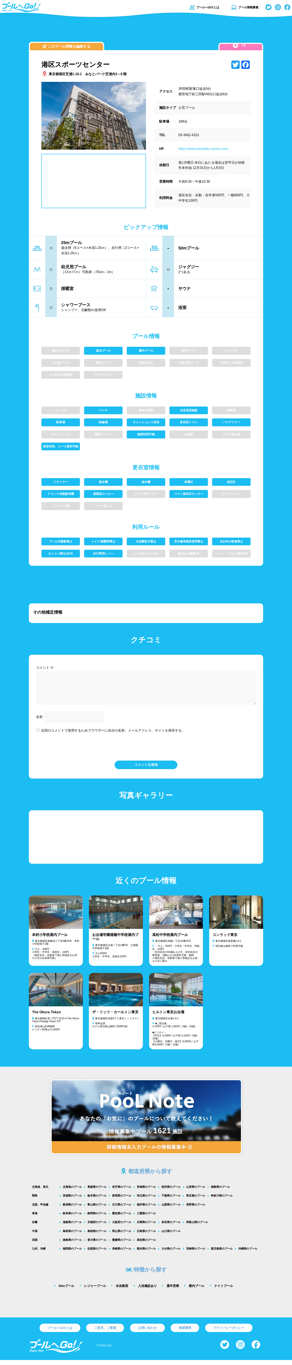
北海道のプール (72, 1191)
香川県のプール (96, 1244)
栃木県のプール (96, 1200)
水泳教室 (122, 1291)
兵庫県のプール (146, 1227)
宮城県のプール (146, 1191)
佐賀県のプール (96, 1253)
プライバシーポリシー (229, 1333)
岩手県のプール (121, 1191)
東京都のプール (195, 1200)
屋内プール (196, 1291)
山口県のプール (171, 1236)
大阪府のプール (121, 1227)
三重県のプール (146, 1218)
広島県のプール (146, 1236)
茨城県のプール (72, 1200)
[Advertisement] (146, 30)
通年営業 (172, 1291)
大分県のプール (171, 1253)
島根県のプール (96, 1236)
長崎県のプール (121, 1253)
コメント (45, 667)
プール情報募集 (245, 7)
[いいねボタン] (235, 45)
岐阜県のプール (72, 1218)
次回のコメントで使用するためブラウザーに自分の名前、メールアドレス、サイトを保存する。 (113, 735)
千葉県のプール (171, 1200)
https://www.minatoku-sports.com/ (203, 149)
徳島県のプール (72, 1244)
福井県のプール (146, 1209)
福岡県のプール (72, 1253)
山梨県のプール (171, 1209)
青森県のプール (96, 1191)
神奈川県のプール (222, 1200)
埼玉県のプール (146, 1200)
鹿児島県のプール (222, 1253)
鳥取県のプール (72, 1236)
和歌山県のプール (197, 1227)
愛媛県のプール (121, 1244)
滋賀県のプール (72, 1227)
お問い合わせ (147, 1333)
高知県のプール (146, 1244)
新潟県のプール (72, 1209)
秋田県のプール (171, 1191)
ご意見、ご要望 (105, 1333)
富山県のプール (96, 1209)
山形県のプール (195, 1191)
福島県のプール (220, 1191)
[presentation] (146, 751)
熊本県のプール (146, 1253)
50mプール (66, 1291)
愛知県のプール (121, 1218)
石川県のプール (121, 1209)
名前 (39, 722)
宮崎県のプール (195, 1253)
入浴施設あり (147, 1291)
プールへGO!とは (204, 7)
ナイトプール (223, 1291)
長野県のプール (195, 1209)
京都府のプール (96, 1227)
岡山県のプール (121, 1236)
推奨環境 (185, 1333)
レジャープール (95, 1291)
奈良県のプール (171, 1227)
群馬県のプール (121, 1200)
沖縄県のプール (247, 1253)
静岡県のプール (96, 1218)
